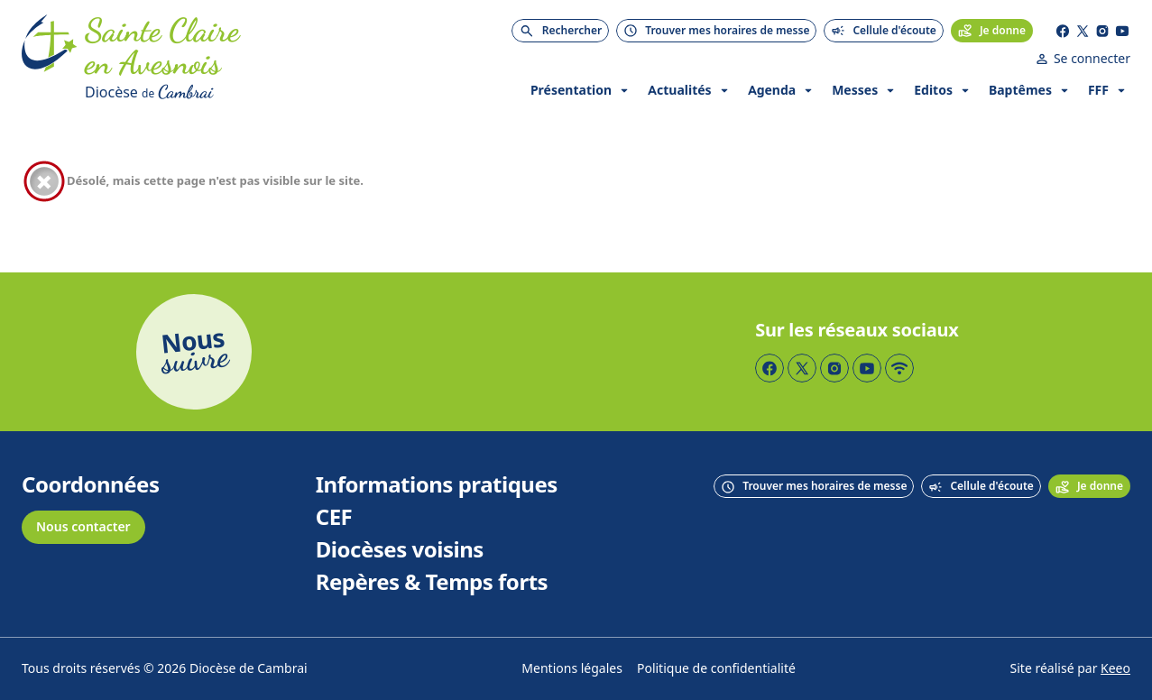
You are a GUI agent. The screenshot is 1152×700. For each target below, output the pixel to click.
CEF (334, 518)
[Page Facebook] (1063, 31)
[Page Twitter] (1082, 31)
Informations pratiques (437, 485)
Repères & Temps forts (432, 583)
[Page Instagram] (1102, 31)
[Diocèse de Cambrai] (233, 92)
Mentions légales (571, 669)
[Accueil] (50, 59)
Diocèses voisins (400, 550)
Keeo (1115, 669)
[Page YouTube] (1122, 31)
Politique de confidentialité (716, 669)
